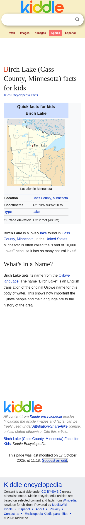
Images (24, 33)
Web (12, 33)
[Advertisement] (42, 50)
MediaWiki (59, 504)
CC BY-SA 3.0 (51, 491)
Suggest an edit (54, 460)
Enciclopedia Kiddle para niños (46, 514)
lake (43, 233)
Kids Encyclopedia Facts (21, 95)
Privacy (55, 509)
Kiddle (8, 509)
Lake (36, 212)
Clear (68, 20)
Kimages (40, 33)
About (40, 509)
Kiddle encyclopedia (46, 416)
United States (56, 239)
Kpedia (55, 33)
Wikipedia (70, 500)
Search (77, 19)
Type (8, 212)
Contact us (11, 514)
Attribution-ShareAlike (50, 426)
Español (70, 33)
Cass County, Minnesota (50, 198)
